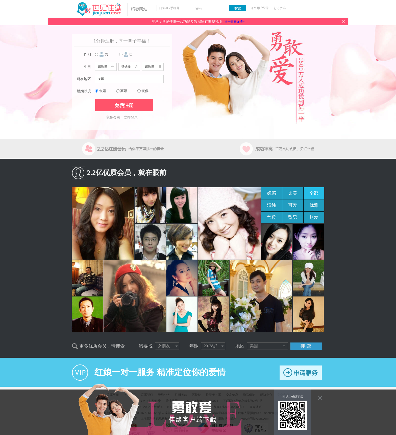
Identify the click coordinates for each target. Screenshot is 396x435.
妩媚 (271, 193)
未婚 (102, 91)
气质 (271, 217)
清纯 (271, 205)
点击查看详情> (234, 22)
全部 (313, 193)
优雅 (313, 205)
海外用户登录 (260, 8)
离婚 (123, 91)
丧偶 (144, 91)
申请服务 (301, 372)
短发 (313, 217)
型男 (292, 217)
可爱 (292, 205)
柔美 (292, 193)
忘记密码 (280, 8)
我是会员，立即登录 (122, 117)
